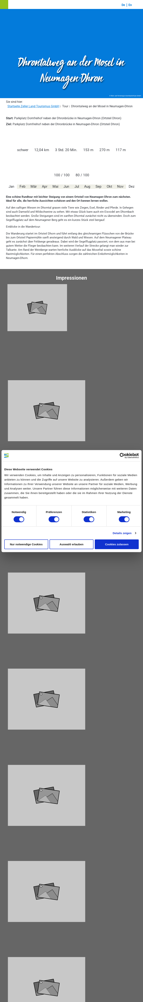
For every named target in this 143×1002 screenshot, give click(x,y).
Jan (11, 187)
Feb (23, 187)
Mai (55, 187)
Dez (131, 187)
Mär (34, 187)
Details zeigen (122, 532)
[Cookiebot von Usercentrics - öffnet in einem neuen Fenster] (122, 455)
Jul (76, 187)
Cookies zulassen (116, 544)
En (130, 5)
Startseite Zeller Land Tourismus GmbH (33, 106)
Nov (120, 187)
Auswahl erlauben (71, 544)
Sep (98, 187)
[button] (4, 4)
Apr (44, 187)
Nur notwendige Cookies (26, 544)
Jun (66, 187)
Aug (87, 187)
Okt (109, 187)
